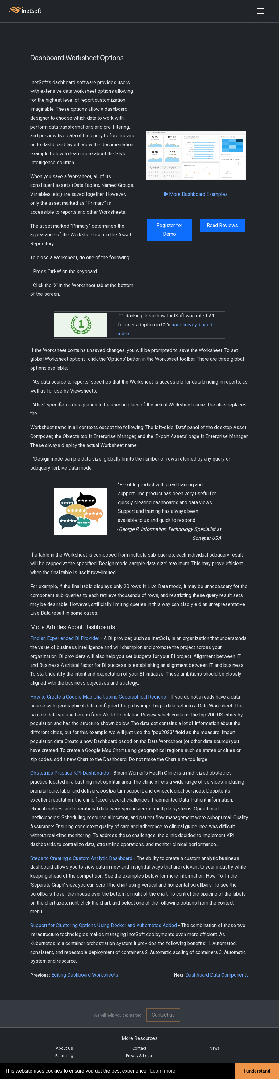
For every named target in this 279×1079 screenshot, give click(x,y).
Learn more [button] (162, 1070)
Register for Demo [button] (169, 229)
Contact (139, 1048)
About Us (64, 1048)
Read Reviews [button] (222, 225)
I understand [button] (257, 1070)
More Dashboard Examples (196, 194)
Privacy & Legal (139, 1055)
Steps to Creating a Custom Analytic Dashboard (81, 858)
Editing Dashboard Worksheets (84, 975)
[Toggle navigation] (260, 11)
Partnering (64, 1055)
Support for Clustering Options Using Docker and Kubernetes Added (103, 925)
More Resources (140, 1038)
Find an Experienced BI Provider (64, 638)
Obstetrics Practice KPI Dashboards (69, 773)
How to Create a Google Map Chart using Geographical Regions (98, 697)
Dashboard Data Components (217, 975)
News (215, 1048)
